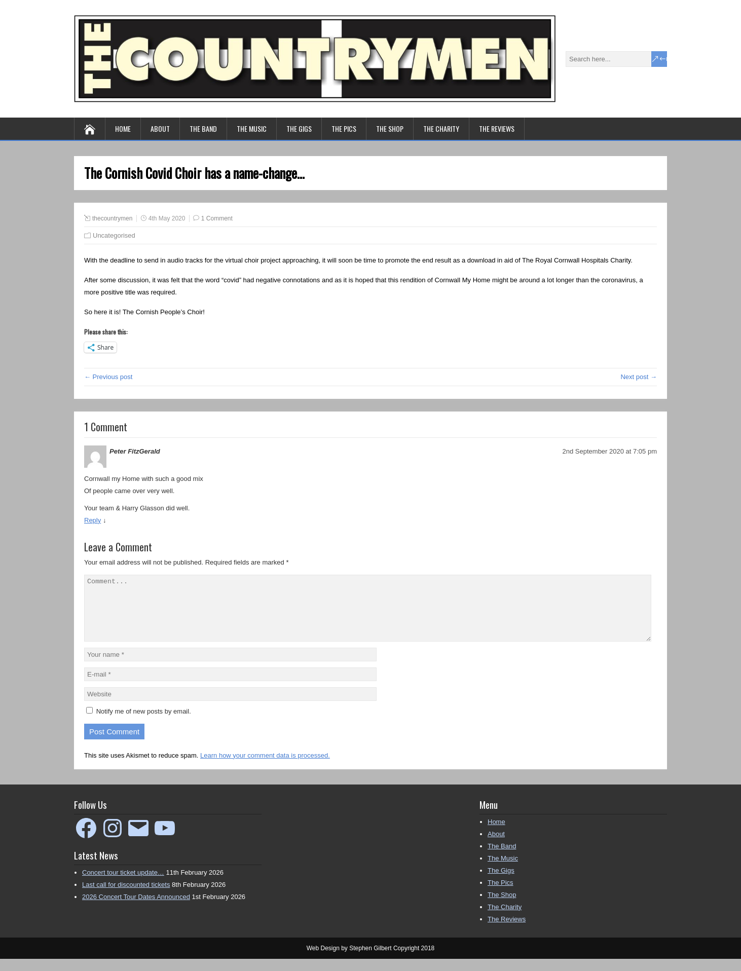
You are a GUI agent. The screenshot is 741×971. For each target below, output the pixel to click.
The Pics (343, 128)
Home (123, 128)
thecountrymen (112, 218)
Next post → (638, 377)
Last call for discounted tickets (126, 897)
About (160, 128)
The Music (252, 128)
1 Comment (217, 218)
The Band (203, 128)
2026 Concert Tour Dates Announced (136, 909)
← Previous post (108, 377)
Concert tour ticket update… (123, 884)
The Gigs (299, 128)
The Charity (441, 128)
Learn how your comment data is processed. (265, 767)
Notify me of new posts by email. (143, 723)
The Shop (389, 128)
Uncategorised (114, 235)
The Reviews (496, 128)
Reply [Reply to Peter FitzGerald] (92, 520)
